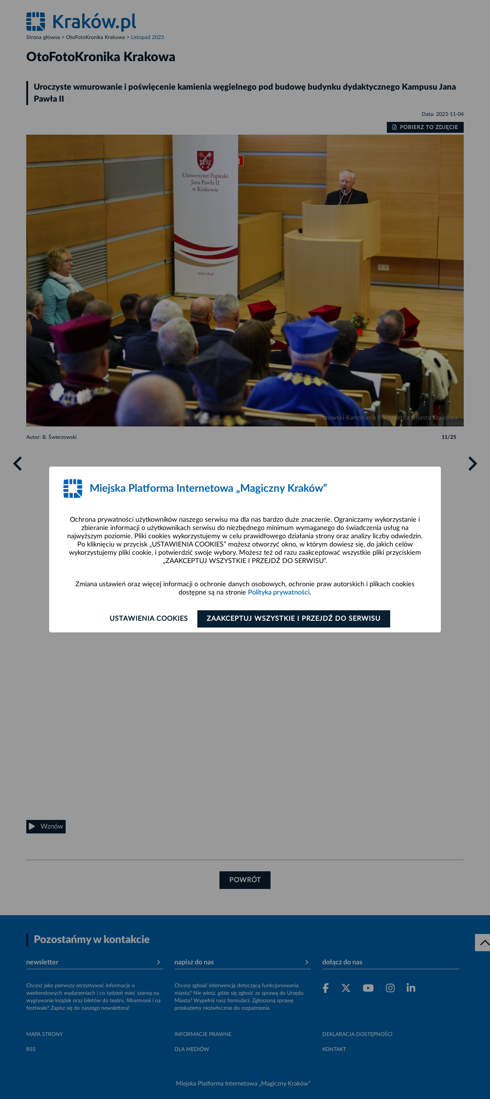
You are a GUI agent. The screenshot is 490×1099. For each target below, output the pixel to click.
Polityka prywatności (279, 592)
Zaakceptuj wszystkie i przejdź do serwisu (294, 619)
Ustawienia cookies (148, 619)
